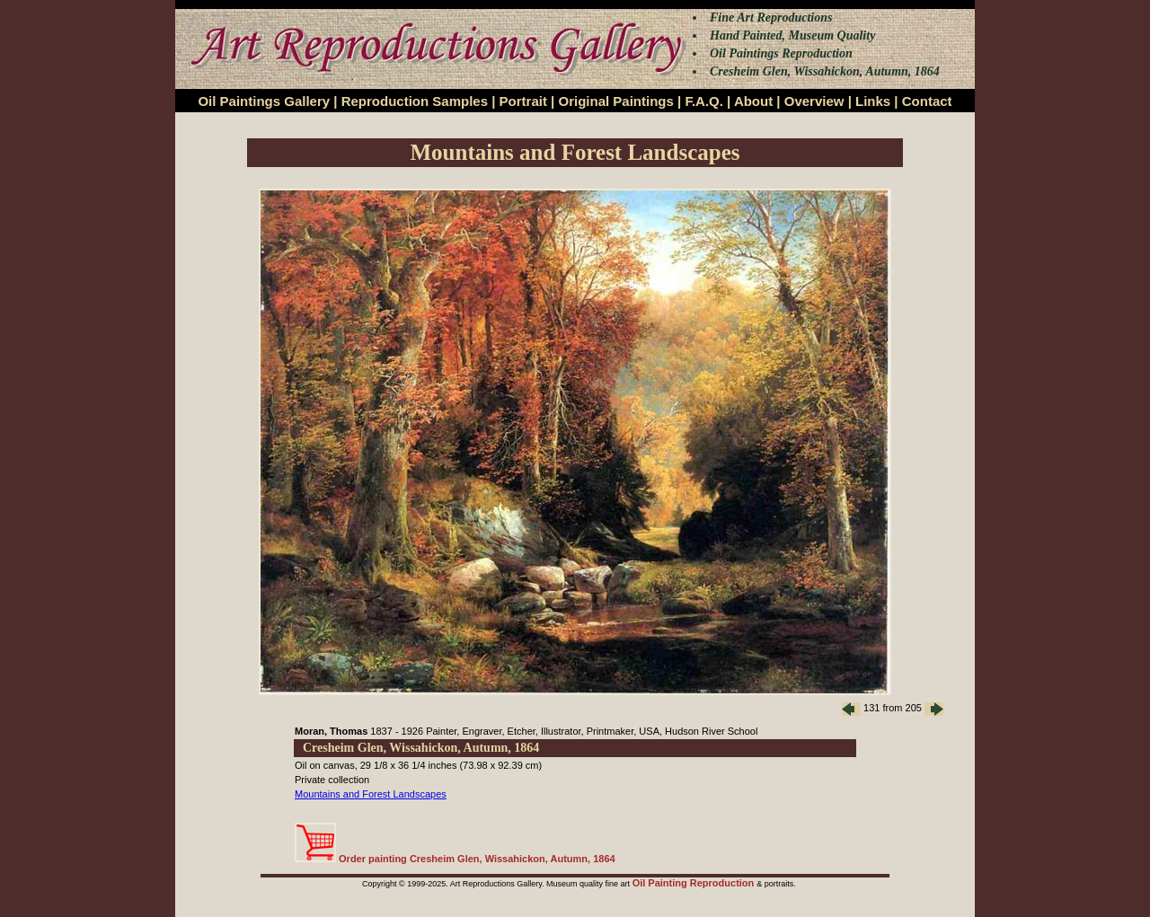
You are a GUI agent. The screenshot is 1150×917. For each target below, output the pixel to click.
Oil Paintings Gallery (264, 101)
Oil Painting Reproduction (694, 882)
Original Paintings (615, 101)
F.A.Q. (704, 101)
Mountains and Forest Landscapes (371, 794)
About (753, 101)
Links (872, 101)
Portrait (523, 101)
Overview (814, 101)
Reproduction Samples (414, 101)
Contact (927, 101)
